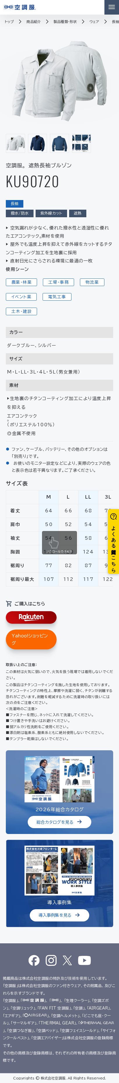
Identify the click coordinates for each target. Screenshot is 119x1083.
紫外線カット (51, 213)
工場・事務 (58, 282)
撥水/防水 (20, 213)
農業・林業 (21, 282)
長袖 (15, 204)
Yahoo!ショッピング (30, 639)
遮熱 (78, 213)
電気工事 (57, 297)
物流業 (92, 282)
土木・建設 (21, 311)
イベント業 (21, 297)
